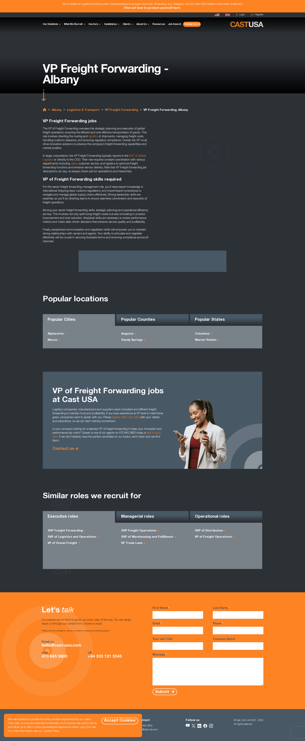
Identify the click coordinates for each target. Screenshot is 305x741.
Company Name (238, 644)
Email (177, 628)
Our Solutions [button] (50, 24)
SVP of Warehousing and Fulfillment (147, 537)
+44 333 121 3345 (105, 657)
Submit (162, 692)
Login (240, 14)
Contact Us (190, 24)
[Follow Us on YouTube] (188, 726)
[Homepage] (217, 14)
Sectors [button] (93, 24)
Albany (56, 110)
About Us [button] (141, 24)
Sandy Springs (132, 340)
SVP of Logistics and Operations (72, 537)
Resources (158, 24)
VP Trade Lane (132, 543)
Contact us (63, 449)
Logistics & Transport (83, 110)
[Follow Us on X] (193, 726)
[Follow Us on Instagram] (211, 726)
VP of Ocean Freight (62, 543)
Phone (238, 628)
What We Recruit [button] (73, 24)
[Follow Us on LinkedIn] (199, 726)
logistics (93, 136)
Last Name (238, 612)
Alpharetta (56, 333)
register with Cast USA (125, 417)
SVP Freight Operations (138, 530)
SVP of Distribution (209, 530)
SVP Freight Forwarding (65, 530)
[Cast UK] (227, 14)
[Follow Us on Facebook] (205, 726)
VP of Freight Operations (213, 537)
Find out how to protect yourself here (152, 8)
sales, (74, 163)
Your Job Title (177, 644)
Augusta (127, 333)
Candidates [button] (110, 24)
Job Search (174, 24)
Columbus (202, 333)
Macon (52, 340)
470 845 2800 (54, 657)
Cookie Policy (51, 731)
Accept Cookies (120, 721)
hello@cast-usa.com (61, 646)
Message (207, 669)
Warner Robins (206, 340)
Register (257, 14)
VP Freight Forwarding (121, 110)
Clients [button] (127, 24)
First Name (177, 612)
